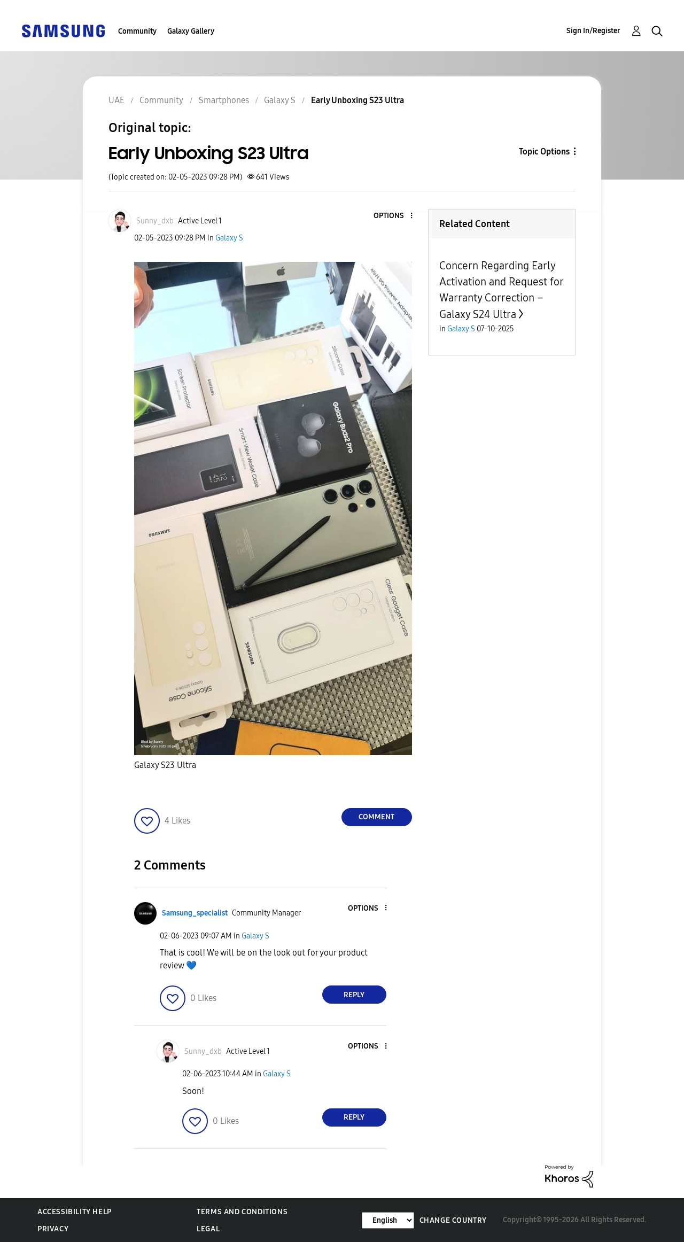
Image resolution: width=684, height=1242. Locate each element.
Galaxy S (229, 238)
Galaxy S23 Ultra (165, 765)
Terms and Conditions (242, 1211)
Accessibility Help (74, 1211)
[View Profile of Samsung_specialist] (195, 913)
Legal (208, 1228)
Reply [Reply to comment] (354, 994)
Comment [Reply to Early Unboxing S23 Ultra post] (376, 816)
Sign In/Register (593, 30)
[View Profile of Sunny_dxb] (155, 221)
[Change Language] (388, 1220)
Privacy (52, 1228)
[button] (393, 216)
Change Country (453, 1220)
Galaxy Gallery (190, 31)
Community (137, 31)
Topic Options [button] (544, 151)
